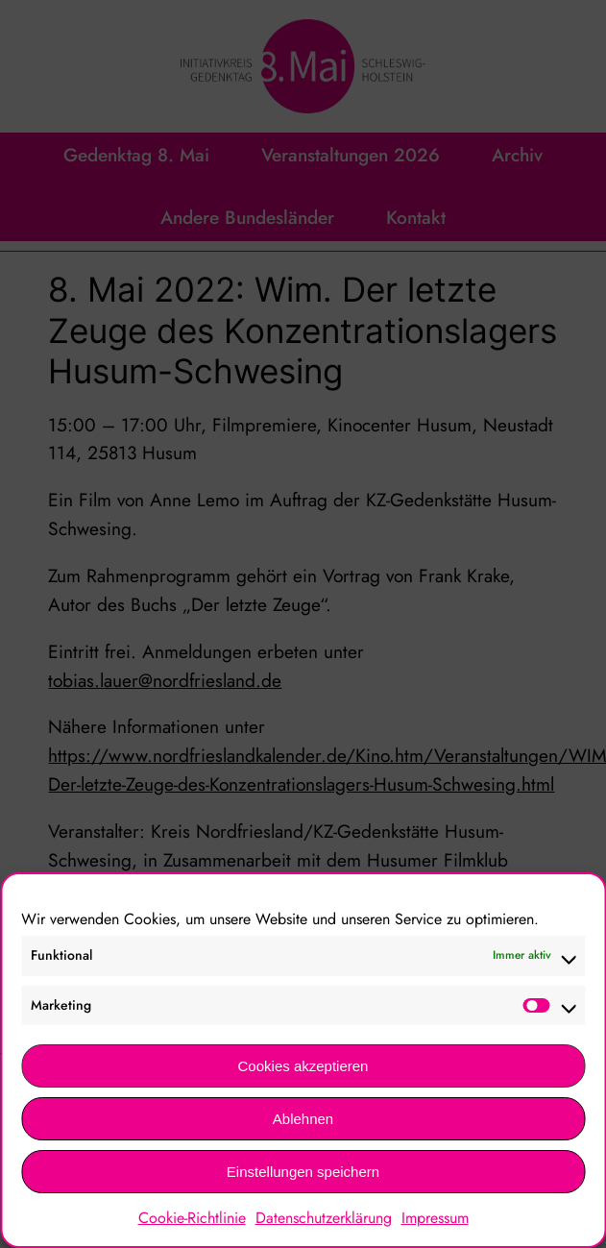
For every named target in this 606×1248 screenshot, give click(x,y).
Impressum (435, 1218)
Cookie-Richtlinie (192, 1218)
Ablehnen (303, 1119)
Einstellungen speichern (303, 1171)
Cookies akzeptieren (303, 1066)
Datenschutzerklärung (323, 1218)
